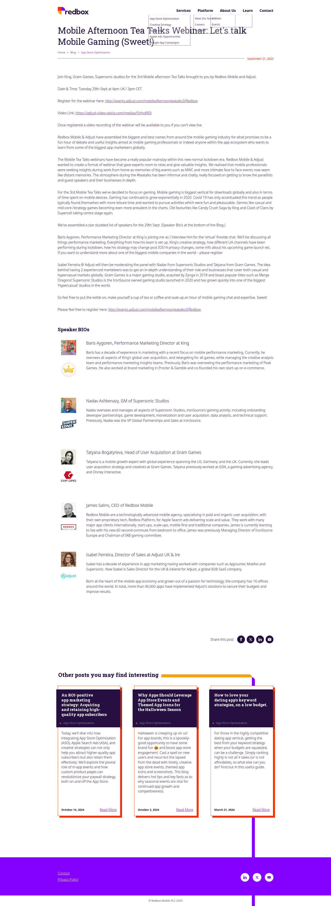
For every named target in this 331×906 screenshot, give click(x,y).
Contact (266, 10)
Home (61, 52)
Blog (73, 52)
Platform (205, 10)
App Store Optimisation (95, 52)
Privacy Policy (68, 879)
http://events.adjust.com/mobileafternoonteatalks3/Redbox (151, 100)
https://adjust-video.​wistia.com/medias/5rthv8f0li (113, 113)
